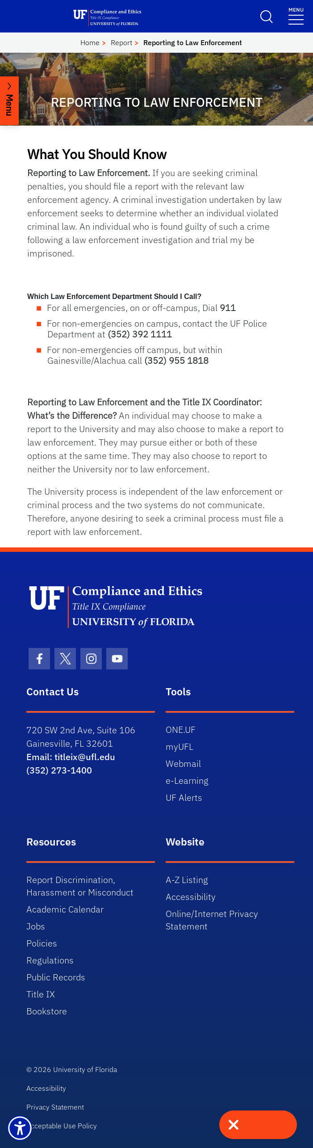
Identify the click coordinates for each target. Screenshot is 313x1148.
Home (90, 42)
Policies (41, 943)
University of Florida (85, 1069)
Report (121, 42)
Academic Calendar (65, 909)
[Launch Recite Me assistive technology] (20, 1128)
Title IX (40, 994)
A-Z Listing (187, 880)
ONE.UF (181, 729)
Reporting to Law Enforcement (192, 42)
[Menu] (296, 15)
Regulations (50, 960)
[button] (156, 296)
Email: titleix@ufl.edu (70, 757)
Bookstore (46, 1011)
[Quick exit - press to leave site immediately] (258, 1124)
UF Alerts (184, 797)
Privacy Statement (55, 1106)
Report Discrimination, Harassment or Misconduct (80, 886)
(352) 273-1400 (59, 770)
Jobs (35, 926)
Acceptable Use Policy (61, 1125)
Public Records (55, 977)
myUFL (179, 746)
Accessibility (191, 897)
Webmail (183, 763)
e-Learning (187, 780)
